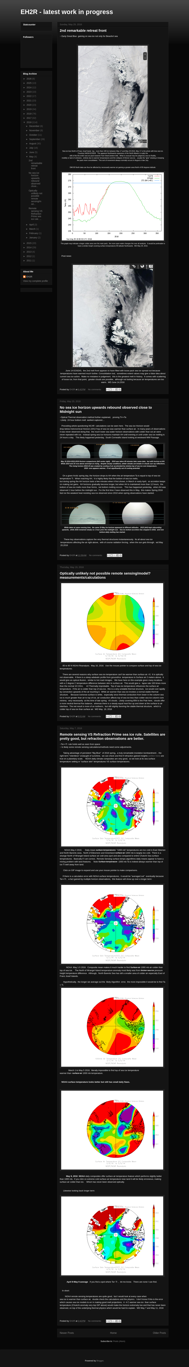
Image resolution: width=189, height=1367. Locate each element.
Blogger (99, 1360)
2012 (29, 256)
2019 (29, 109)
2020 (29, 105)
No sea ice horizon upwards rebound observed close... (34, 180)
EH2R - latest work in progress (67, 11)
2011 (29, 260)
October (33, 135)
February (34, 233)
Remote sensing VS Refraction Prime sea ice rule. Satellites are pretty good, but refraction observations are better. (112, 736)
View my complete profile (35, 281)
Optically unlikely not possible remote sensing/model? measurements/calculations (105, 575)
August (33, 143)
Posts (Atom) (119, 1341)
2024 (29, 87)
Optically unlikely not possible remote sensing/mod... (35, 197)
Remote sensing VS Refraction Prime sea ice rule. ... (35, 213)
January (33, 237)
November (34, 130)
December (34, 126)
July (31, 148)
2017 (29, 118)
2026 (29, 78)
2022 (29, 96)
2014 (29, 247)
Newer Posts (67, 1333)
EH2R (29, 276)
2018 (29, 113)
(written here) (154, 756)
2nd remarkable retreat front (83, 31)
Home (113, 1333)
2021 (29, 100)
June (32, 152)
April (31, 224)
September (35, 139)
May (31, 156)
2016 (29, 122)
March (32, 229)
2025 (29, 83)
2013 (29, 251)
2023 (29, 92)
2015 (29, 243)
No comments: (95, 389)
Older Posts (159, 1333)
